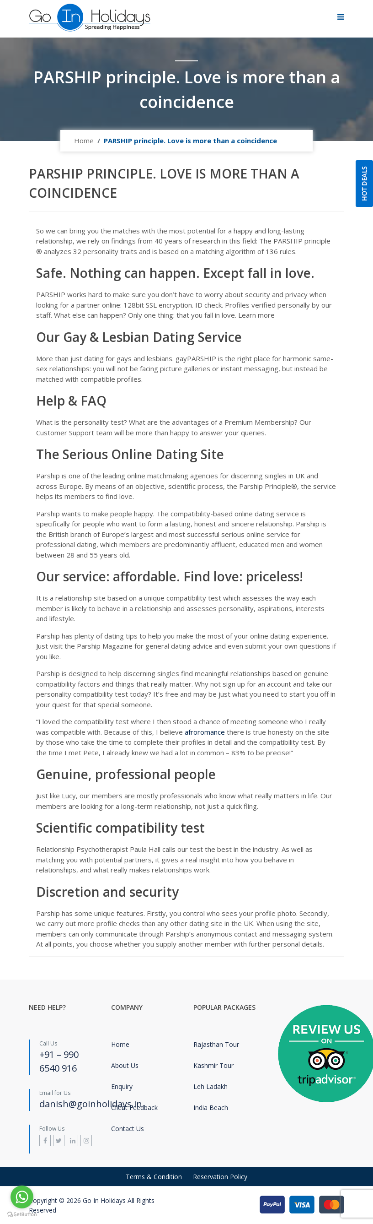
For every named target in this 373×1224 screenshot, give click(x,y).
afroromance (205, 732)
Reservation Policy (220, 1176)
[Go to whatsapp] (22, 1197)
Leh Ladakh (210, 1086)
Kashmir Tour (213, 1065)
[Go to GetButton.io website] (22, 1215)
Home (84, 140)
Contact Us (127, 1128)
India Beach (210, 1107)
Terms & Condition (154, 1176)
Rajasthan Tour (216, 1044)
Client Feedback (134, 1107)
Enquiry (122, 1086)
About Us (125, 1065)
